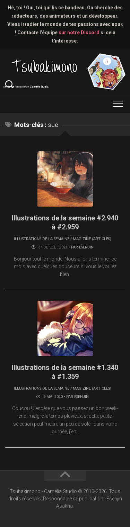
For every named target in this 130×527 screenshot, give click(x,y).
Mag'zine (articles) (92, 239)
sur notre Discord (79, 32)
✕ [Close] (122, 24)
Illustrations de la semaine (41, 239)
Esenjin (86, 247)
